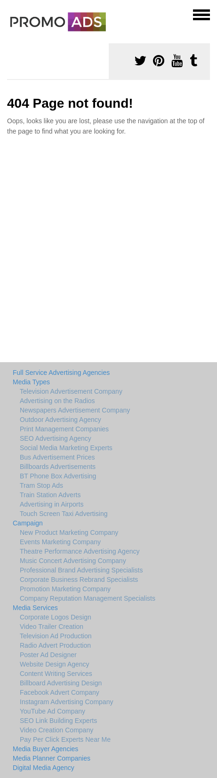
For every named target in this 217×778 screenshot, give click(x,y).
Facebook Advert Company (59, 692)
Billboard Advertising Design (61, 683)
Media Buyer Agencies (45, 749)
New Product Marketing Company (69, 532)
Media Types (31, 382)
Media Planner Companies (51, 758)
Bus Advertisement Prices (57, 457)
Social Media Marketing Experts (66, 448)
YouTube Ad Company (52, 711)
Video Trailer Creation (51, 626)
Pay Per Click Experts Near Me (65, 739)
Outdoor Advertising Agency (60, 419)
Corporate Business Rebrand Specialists (79, 579)
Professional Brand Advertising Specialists (81, 570)
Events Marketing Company (60, 542)
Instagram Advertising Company (66, 702)
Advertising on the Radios (57, 401)
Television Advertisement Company (71, 391)
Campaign (28, 523)
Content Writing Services (56, 673)
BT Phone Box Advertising (58, 476)
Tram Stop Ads (41, 485)
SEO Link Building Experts (58, 720)
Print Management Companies (64, 429)
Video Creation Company (56, 730)
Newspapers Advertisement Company (75, 410)
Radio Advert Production (55, 645)
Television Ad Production (56, 636)
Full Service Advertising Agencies (61, 372)
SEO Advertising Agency (55, 438)
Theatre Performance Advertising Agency (79, 551)
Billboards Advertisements (58, 466)
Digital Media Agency (43, 767)
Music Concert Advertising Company (73, 560)
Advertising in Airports (51, 504)
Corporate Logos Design (55, 617)
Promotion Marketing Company (65, 589)
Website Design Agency (54, 664)
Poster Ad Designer (48, 655)
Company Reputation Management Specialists (87, 598)
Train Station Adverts (50, 495)
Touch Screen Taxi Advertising (64, 513)
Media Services (35, 607)
